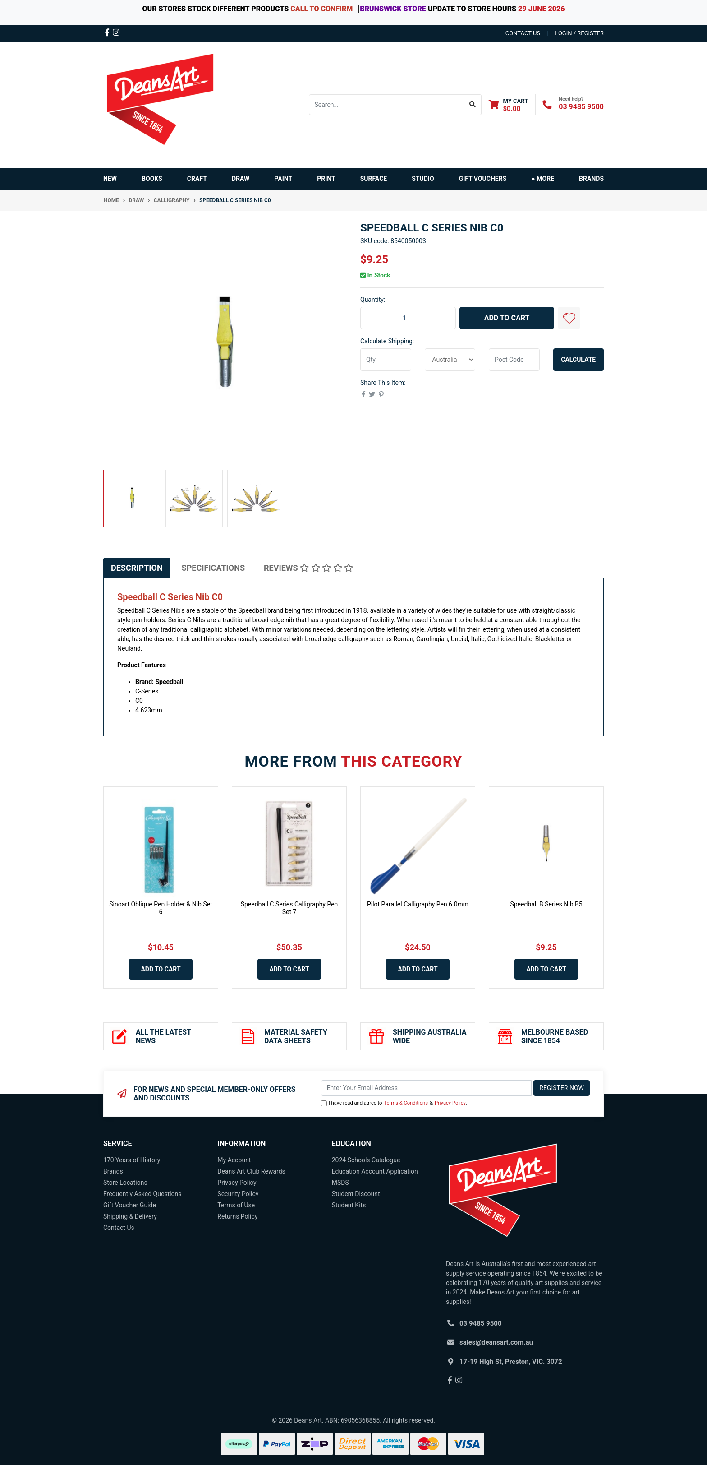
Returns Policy (237, 1216)
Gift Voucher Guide (129, 1205)
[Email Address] (426, 1088)
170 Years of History (131, 1160)
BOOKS (152, 178)
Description (137, 568)
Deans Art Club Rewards (251, 1171)
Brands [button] (591, 178)
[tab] (136, 568)
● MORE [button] (542, 178)
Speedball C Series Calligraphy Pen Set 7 (289, 908)
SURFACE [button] (373, 178)
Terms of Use (236, 1205)
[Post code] (514, 359)
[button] (569, 318)
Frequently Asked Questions (142, 1193)
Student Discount (356, 1193)
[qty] (385, 359)
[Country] (450, 359)
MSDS (340, 1182)
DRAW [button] (240, 178)
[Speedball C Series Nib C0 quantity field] (408, 318)
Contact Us (118, 1227)
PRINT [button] (326, 178)
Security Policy (237, 1193)
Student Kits (349, 1205)
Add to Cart (507, 318)
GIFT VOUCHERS (483, 178)
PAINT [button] (283, 178)
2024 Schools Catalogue (366, 1160)
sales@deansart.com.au (496, 1342)
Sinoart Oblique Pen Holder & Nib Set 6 (160, 908)
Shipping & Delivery (130, 1216)
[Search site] (473, 104)
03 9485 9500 (581, 106)
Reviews (308, 568)
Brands (113, 1171)
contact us (522, 33)
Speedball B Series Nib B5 (546, 904)
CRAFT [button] (197, 178)
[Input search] (386, 104)
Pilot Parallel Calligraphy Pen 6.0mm (417, 904)
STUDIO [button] (423, 178)
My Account (234, 1160)
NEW (110, 178)
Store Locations (125, 1182)
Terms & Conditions (406, 1103)
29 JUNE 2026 (541, 9)
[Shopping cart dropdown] (508, 104)
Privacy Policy (450, 1103)
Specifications (213, 568)
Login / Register (579, 33)
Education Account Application (375, 1171)
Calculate (578, 359)
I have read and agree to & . (394, 1103)
